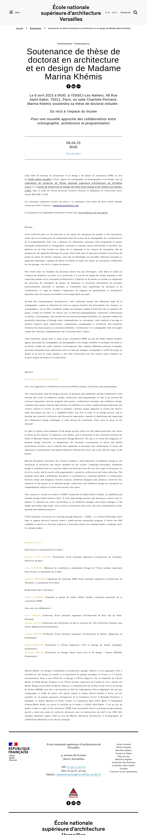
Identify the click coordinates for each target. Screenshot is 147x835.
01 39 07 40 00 (76, 766)
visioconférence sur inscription (92, 212)
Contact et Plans (123, 753)
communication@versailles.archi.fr (78, 774)
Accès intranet (124, 744)
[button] (129, 12)
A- (106, 12)
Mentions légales (123, 759)
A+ (109, 12)
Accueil (19, 28)
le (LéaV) (73, 183)
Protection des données (123, 762)
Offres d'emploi (123, 747)
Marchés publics (124, 750)
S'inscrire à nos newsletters (123, 772)
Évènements (35, 28)
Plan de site (123, 756)
